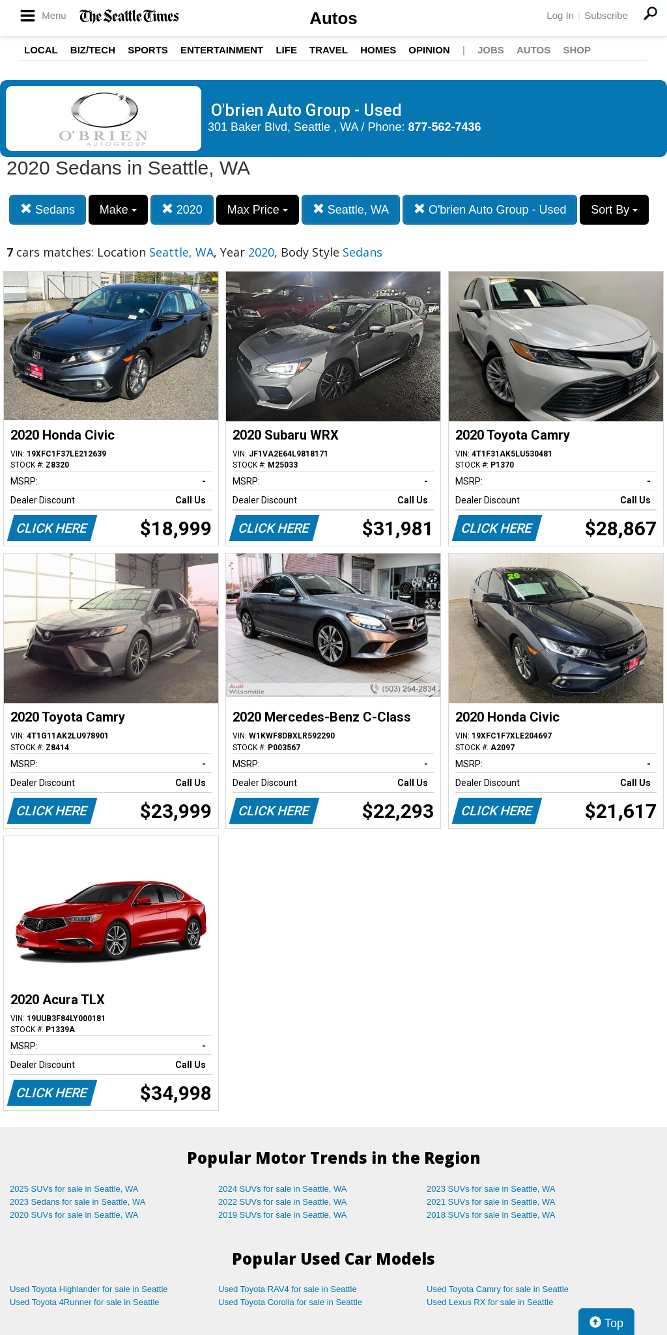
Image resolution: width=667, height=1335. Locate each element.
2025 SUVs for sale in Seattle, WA (74, 1189)
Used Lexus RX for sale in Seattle (490, 1302)
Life (286, 49)
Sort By (614, 209)
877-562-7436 (444, 127)
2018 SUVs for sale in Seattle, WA (491, 1215)
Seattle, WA (351, 209)
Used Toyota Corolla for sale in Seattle (290, 1302)
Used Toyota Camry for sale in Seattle (498, 1289)
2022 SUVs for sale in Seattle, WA (282, 1202)
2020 (182, 209)
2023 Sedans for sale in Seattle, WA (77, 1202)
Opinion (428, 49)
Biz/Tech (92, 49)
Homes (378, 49)
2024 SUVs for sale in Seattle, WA (282, 1189)
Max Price (257, 209)
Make (118, 209)
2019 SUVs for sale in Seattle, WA (282, 1215)
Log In (560, 15)
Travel (328, 49)
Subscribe (606, 15)
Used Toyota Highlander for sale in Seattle (89, 1289)
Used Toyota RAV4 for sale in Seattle (287, 1289)
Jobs (490, 49)
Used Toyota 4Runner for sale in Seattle (85, 1302)
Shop (577, 49)
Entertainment (221, 49)
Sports (148, 49)
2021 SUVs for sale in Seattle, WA (491, 1202)
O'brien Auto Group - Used (490, 209)
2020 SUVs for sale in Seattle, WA (74, 1215)
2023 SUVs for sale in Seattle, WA (491, 1189)
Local (41, 49)
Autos (333, 18)
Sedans (47, 209)
